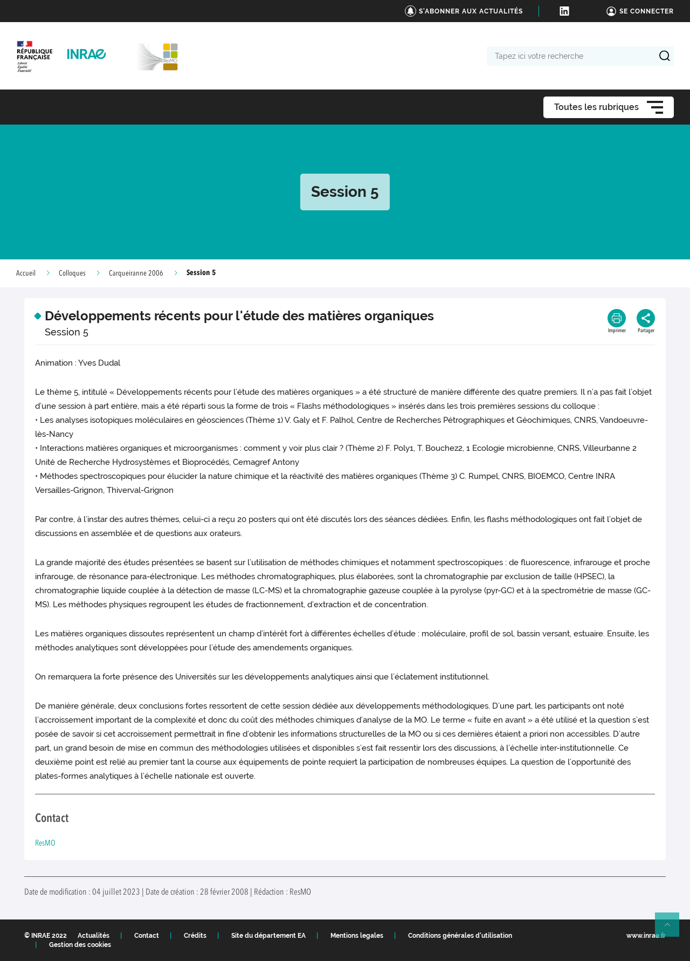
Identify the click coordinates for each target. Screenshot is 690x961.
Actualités (93, 935)
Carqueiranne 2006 (136, 273)
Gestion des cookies (80, 945)
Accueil (26, 273)
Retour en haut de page (671, 929)
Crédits (195, 935)
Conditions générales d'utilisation (460, 935)
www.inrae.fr (646, 935)
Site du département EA (268, 935)
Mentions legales (356, 935)
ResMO (45, 844)
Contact (146, 935)
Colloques (72, 273)
